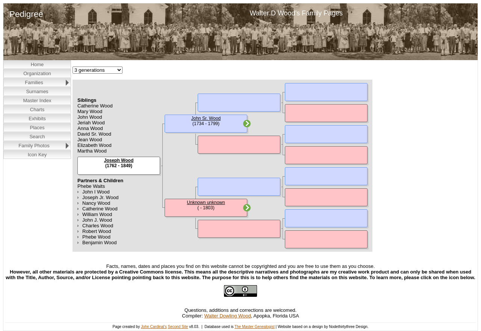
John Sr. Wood (206, 118)
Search (37, 136)
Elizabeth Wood (94, 145)
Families (34, 82)
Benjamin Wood (99, 242)
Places (37, 127)
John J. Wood (97, 220)
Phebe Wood (96, 237)
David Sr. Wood (94, 134)
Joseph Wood (118, 160)
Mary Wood (89, 111)
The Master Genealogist (254, 327)
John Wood (89, 117)
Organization (37, 73)
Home (37, 64)
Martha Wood (92, 151)
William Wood (97, 214)
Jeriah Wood (91, 122)
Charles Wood (97, 225)
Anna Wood (90, 128)
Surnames (37, 91)
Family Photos (33, 145)
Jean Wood (89, 139)
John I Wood (96, 192)
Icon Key (37, 154)
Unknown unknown (206, 202)
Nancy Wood (96, 203)
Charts (37, 109)
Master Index (37, 100)
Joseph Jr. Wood (100, 197)
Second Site (178, 327)
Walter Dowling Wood (227, 316)
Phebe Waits (91, 186)
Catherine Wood (95, 106)
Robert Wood (96, 231)
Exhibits (37, 118)
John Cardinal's (154, 327)
